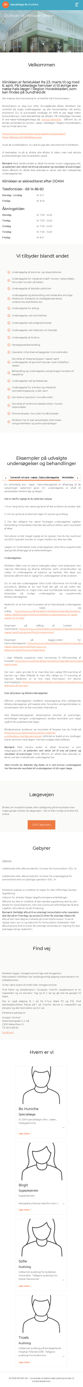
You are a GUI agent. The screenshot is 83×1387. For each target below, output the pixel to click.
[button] (40, 44)
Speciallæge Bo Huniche (24, 4)
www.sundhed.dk (51, 119)
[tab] (34, 698)
